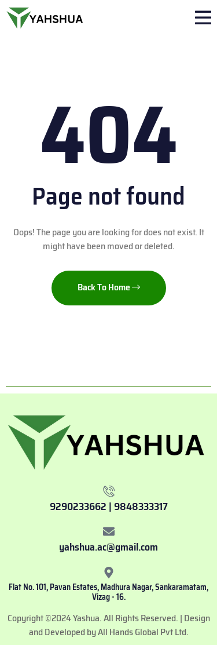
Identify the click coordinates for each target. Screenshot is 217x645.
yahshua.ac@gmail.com (108, 547)
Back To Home (109, 287)
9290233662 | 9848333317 (109, 506)
